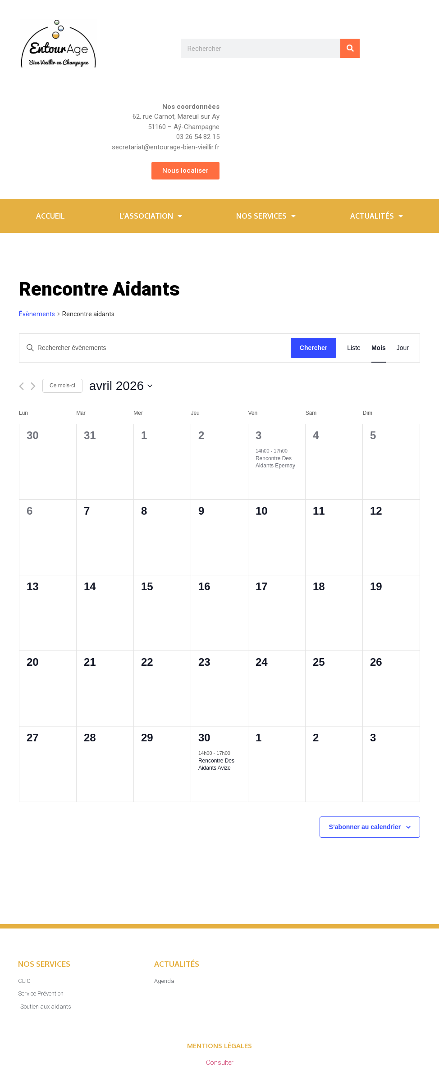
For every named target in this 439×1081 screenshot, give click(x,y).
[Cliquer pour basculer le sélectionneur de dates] (120, 386)
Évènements (37, 314)
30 (204, 737)
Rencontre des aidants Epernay (275, 462)
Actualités (376, 216)
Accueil (50, 215)
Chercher (313, 347)
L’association (150, 216)
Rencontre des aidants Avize (216, 765)
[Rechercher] (350, 48)
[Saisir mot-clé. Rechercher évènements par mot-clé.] (155, 348)
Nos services (266, 216)
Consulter (219, 1062)
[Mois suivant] (33, 386)
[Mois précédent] (21, 386)
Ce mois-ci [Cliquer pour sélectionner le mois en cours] (62, 385)
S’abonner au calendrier (365, 826)
